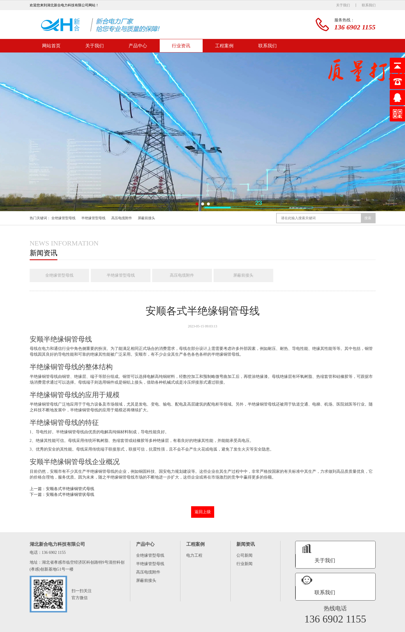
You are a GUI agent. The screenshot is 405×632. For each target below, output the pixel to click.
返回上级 (203, 512)
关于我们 (343, 5)
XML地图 (368, 627)
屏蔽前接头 (146, 218)
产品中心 (138, 45)
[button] (196, 203)
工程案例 (224, 45)
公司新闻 (244, 556)
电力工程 (194, 556)
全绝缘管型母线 (63, 218)
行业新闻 (244, 564)
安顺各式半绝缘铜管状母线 (70, 495)
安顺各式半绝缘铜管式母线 (70, 489)
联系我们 (369, 5)
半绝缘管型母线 (93, 218)
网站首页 (51, 45)
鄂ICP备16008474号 (345, 627)
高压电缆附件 (121, 218)
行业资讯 (181, 45)
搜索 (367, 218)
